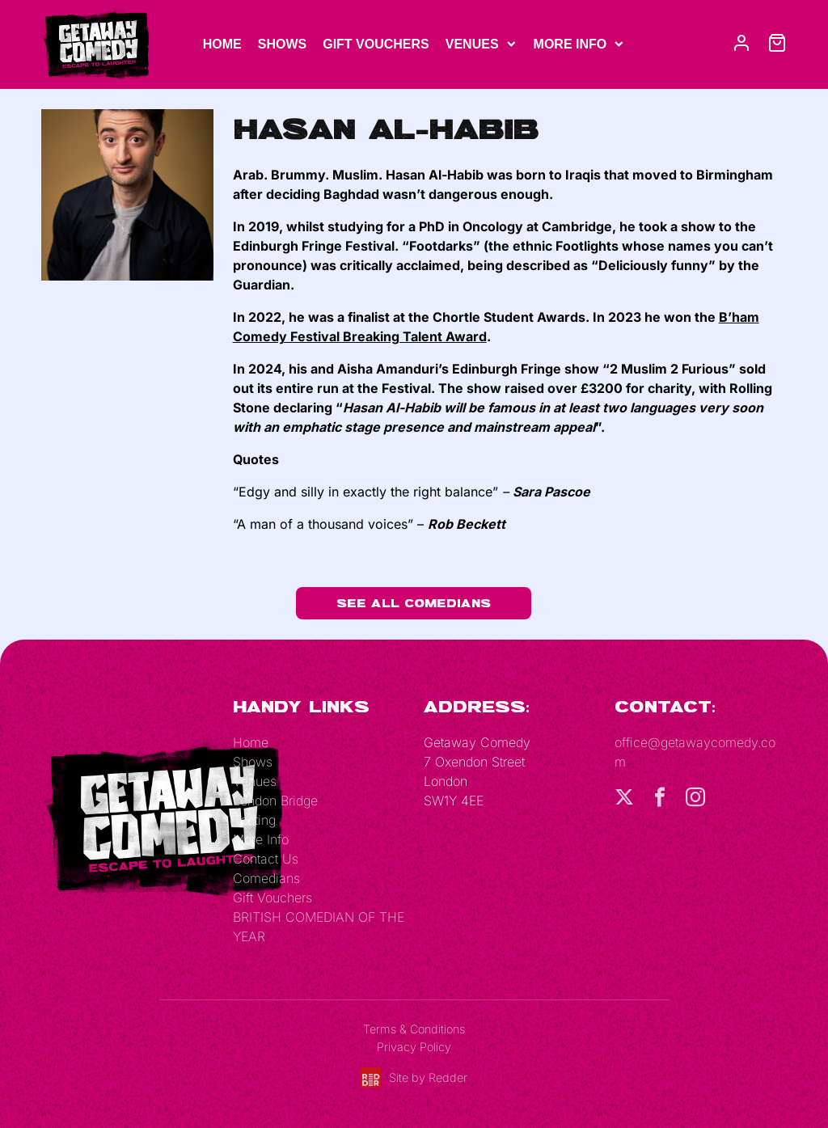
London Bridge (275, 800)
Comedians (266, 878)
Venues (472, 44)
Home (222, 44)
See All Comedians (413, 603)
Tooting (254, 820)
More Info (570, 44)
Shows (282, 44)
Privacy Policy (414, 1047)
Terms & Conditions (414, 1029)
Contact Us (265, 859)
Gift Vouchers (376, 44)
